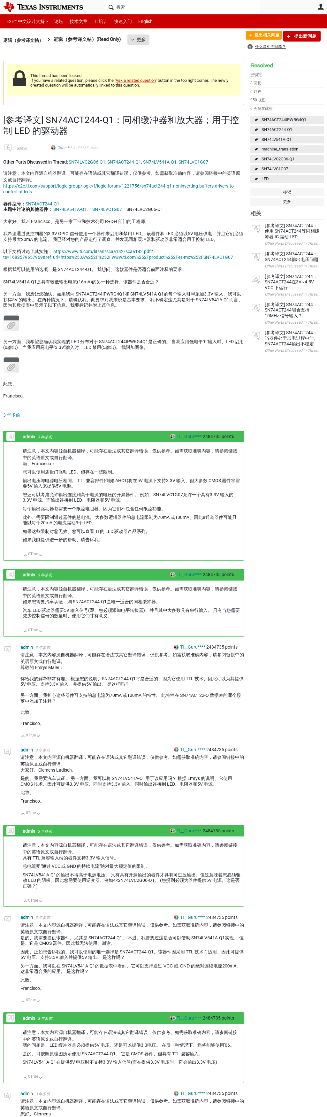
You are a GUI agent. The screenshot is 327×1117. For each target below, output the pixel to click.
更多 (144, 39)
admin (22, 148)
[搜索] (182, 7)
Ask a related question (136, 80)
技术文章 (74, 21)
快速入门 (116, 21)
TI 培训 (95, 21)
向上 (25, 555)
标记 (287, 191)
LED (265, 178)
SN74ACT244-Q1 (277, 129)
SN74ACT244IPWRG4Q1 (284, 119)
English (137, 21)
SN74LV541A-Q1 (277, 139)
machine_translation (280, 149)
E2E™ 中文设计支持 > (25, 21)
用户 (320, 7)
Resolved (262, 65)
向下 (40, 555)
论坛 (55, 21)
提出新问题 (304, 36)
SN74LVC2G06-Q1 (278, 159)
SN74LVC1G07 (275, 168)
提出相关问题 (264, 36)
